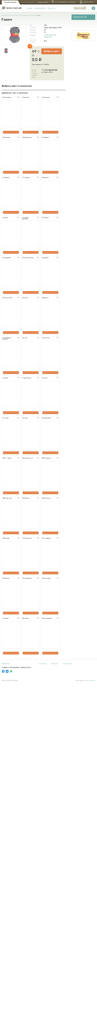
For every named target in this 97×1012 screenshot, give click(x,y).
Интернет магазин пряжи (10, 15)
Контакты (51, 8)
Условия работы (40, 8)
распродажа (31, 15)
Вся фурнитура (67, 663)
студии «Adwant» (90, 680)
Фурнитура (54, 663)
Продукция (22, 15)
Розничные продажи (28, 2)
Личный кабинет (43, 2)
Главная (29, 8)
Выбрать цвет (51, 51)
